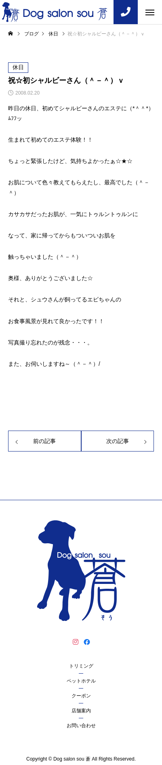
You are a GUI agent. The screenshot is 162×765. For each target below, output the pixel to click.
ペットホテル (81, 681)
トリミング (81, 666)
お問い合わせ (81, 725)
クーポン (81, 696)
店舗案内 (81, 710)
